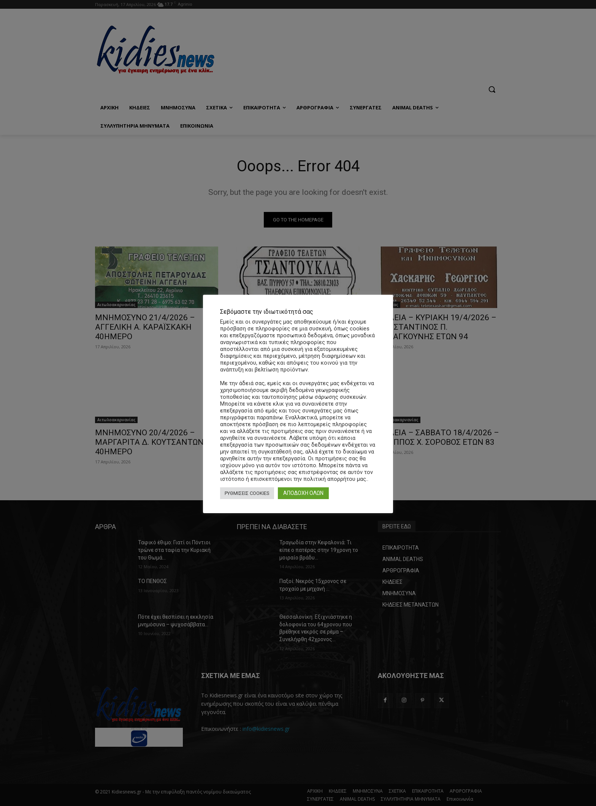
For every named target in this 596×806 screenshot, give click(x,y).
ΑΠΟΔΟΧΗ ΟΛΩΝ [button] (303, 493)
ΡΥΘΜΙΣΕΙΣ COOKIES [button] (247, 493)
